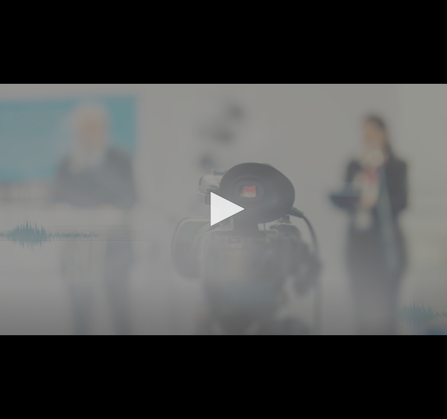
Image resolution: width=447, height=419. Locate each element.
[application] (223, 209)
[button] (223, 209)
